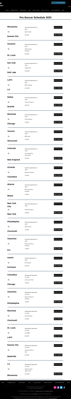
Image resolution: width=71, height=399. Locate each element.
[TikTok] (64, 387)
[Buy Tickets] (58, 34)
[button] (29, 10)
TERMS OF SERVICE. (49, 391)
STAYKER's (35, 393)
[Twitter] (61, 387)
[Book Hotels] (58, 27)
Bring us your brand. (53, 398)
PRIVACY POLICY (39, 391)
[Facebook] (68, 6)
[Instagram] (70, 6)
